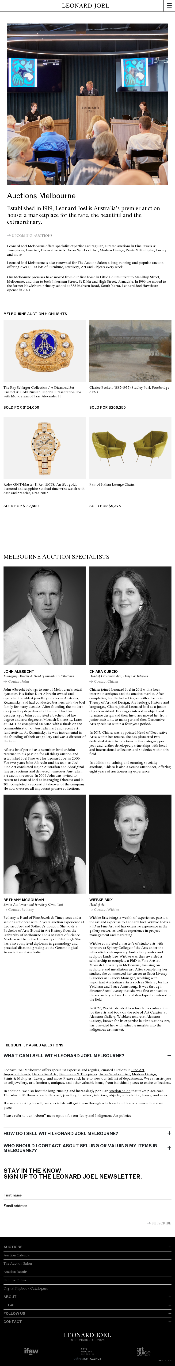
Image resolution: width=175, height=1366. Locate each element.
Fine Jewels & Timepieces (78, 1074)
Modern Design (144, 1074)
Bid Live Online (15, 1280)
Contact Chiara (106, 682)
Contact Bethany (21, 910)
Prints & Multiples (17, 1079)
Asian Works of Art (114, 1074)
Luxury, (40, 1079)
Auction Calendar (17, 1255)
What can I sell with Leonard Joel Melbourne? (64, 1056)
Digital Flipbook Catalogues (26, 1289)
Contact (13, 1321)
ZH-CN (162, 1360)
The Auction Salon (18, 1264)
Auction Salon (119, 1091)
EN (169, 1360)
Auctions (13, 1247)
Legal (9, 1305)
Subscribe (161, 1223)
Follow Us (14, 1313)
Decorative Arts (44, 1074)
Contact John (18, 682)
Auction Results (15, 1272)
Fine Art (137, 1070)
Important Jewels (17, 1074)
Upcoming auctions (32, 236)
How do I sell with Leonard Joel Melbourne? (61, 1134)
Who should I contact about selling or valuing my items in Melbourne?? (80, 1148)
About (10, 1297)
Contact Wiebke (106, 910)
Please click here (75, 1079)
